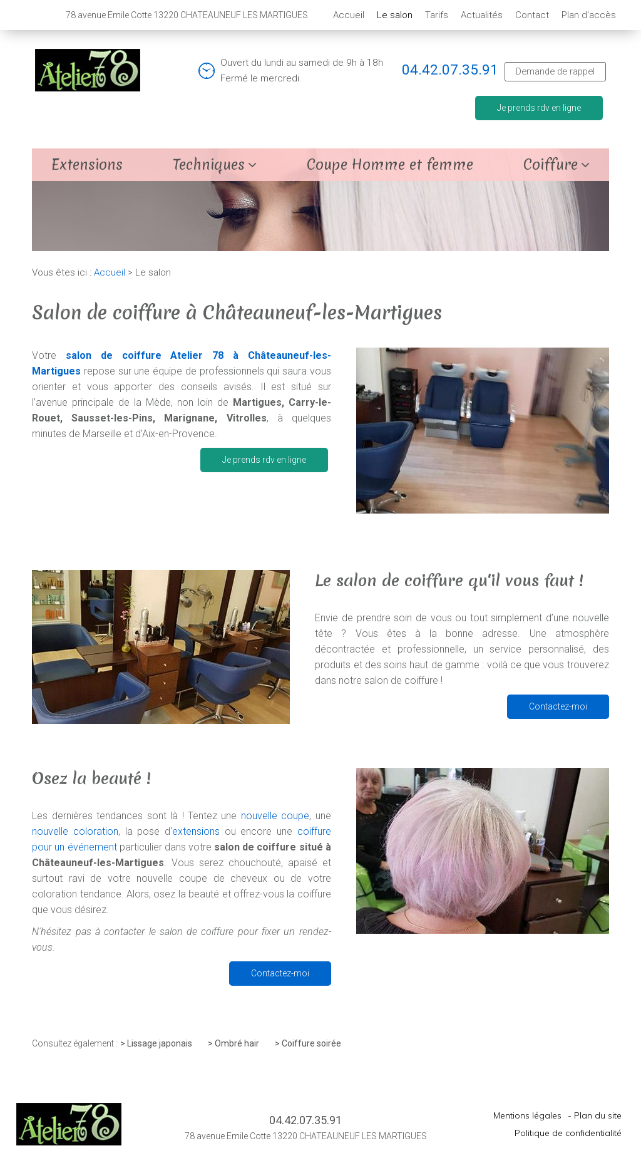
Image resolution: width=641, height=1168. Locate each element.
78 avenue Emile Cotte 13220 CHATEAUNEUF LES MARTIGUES (306, 1136)
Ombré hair (237, 1043)
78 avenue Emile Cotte (187, 15)
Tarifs (436, 15)
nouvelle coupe (275, 816)
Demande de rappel (555, 71)
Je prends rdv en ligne (539, 108)
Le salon (395, 15)
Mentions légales (527, 1115)
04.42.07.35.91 (450, 69)
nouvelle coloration (75, 831)
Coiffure (550, 165)
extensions (196, 831)
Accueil (348, 15)
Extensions (87, 165)
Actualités (482, 15)
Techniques (209, 165)
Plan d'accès (589, 15)
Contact (532, 15)
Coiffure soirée (311, 1043)
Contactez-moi (558, 706)
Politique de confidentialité (568, 1133)
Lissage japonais (159, 1043)
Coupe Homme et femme (390, 165)
